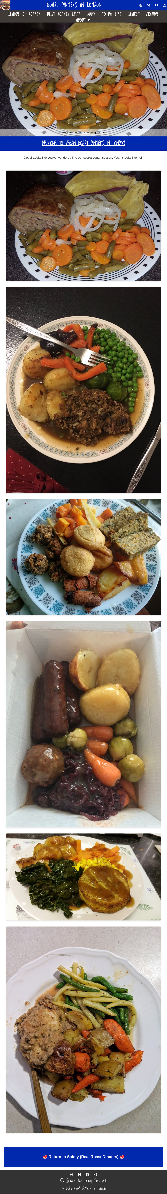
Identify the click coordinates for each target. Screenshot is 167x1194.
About (83, 19)
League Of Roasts (24, 13)
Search (134, 13)
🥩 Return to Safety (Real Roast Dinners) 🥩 (83, 1157)
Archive (152, 13)
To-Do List (111, 13)
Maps (91, 13)
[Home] (6, 5)
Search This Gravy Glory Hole (83, 1181)
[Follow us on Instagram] (164, 5)
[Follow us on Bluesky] (148, 5)
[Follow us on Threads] (141, 5)
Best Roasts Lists (64, 13)
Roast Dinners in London (74, 5)
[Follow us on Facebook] (156, 5)
